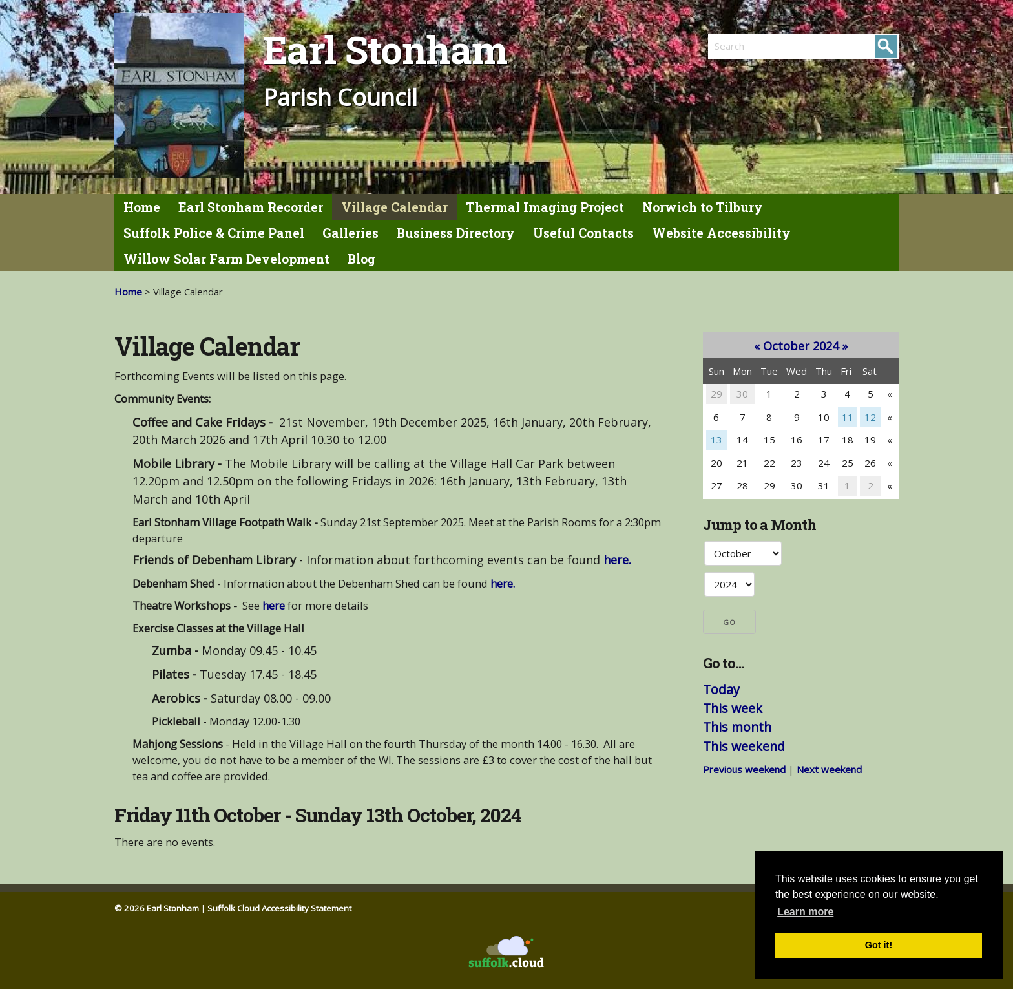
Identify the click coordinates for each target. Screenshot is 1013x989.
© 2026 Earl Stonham (156, 908)
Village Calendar (394, 207)
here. (617, 560)
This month (737, 727)
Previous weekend (744, 769)
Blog (361, 259)
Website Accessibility (721, 233)
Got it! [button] (878, 945)
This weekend (744, 746)
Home (141, 207)
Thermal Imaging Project (545, 207)
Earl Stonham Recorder (250, 207)
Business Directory (456, 233)
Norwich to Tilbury (702, 207)
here (273, 605)
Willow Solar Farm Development (226, 259)
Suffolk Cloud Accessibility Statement (279, 908)
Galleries (350, 233)
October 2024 (801, 346)
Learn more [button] (805, 911)
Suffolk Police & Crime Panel (213, 233)
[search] (756, 46)
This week (732, 708)
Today (721, 689)
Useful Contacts (583, 233)
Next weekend (829, 769)
